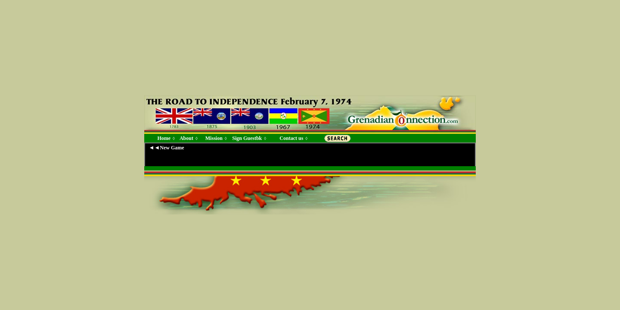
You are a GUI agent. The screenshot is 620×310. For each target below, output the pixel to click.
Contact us (291, 138)
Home (163, 138)
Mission (214, 138)
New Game (172, 148)
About (186, 138)
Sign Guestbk (248, 138)
